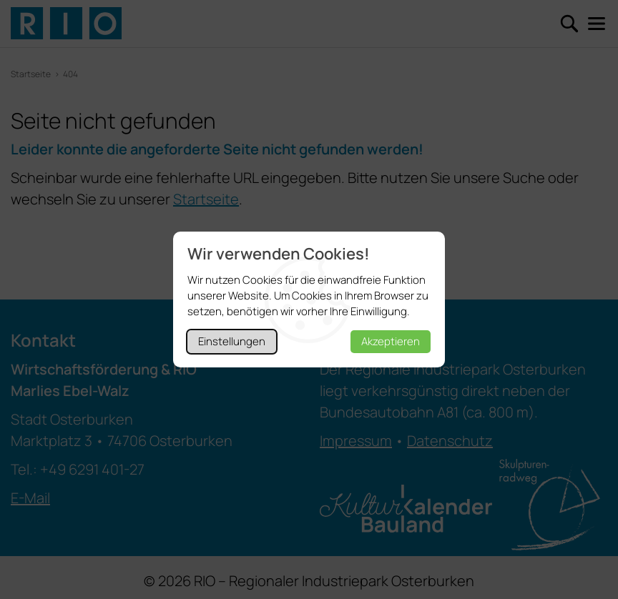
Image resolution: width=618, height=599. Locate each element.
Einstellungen (231, 341)
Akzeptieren (390, 341)
